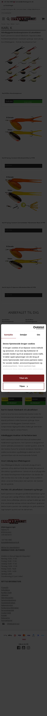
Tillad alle (23, 378)
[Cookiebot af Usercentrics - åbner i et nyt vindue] (33, 327)
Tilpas (23, 386)
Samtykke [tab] (8, 335)
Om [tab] (38, 335)
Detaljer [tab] (23, 335)
